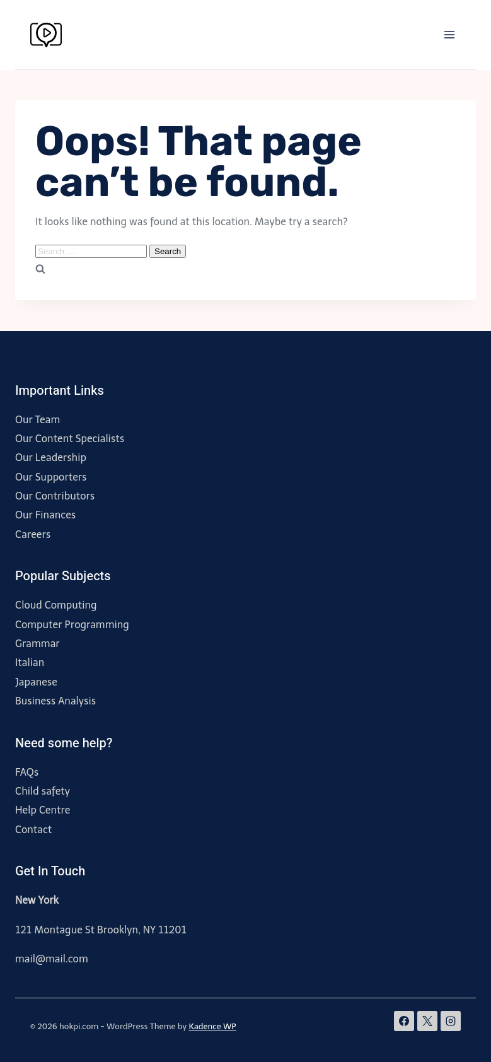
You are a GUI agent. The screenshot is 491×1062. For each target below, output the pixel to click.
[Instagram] (451, 1021)
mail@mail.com (51, 959)
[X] (427, 1021)
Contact (33, 830)
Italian (29, 662)
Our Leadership (50, 458)
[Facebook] (404, 1021)
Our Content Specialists (69, 439)
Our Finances (45, 515)
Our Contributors (55, 496)
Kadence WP (212, 1026)
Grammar (37, 644)
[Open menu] (449, 34)
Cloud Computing (56, 605)
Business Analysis (55, 701)
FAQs (26, 772)
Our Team (37, 420)
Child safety (42, 791)
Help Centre (42, 810)
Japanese (36, 682)
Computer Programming (72, 625)
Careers (32, 534)
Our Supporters (51, 477)
